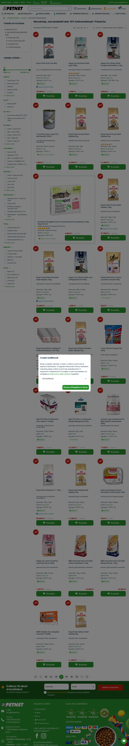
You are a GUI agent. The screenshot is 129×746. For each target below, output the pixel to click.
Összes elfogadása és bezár (76, 387)
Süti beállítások (48, 379)
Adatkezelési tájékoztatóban (60, 374)
